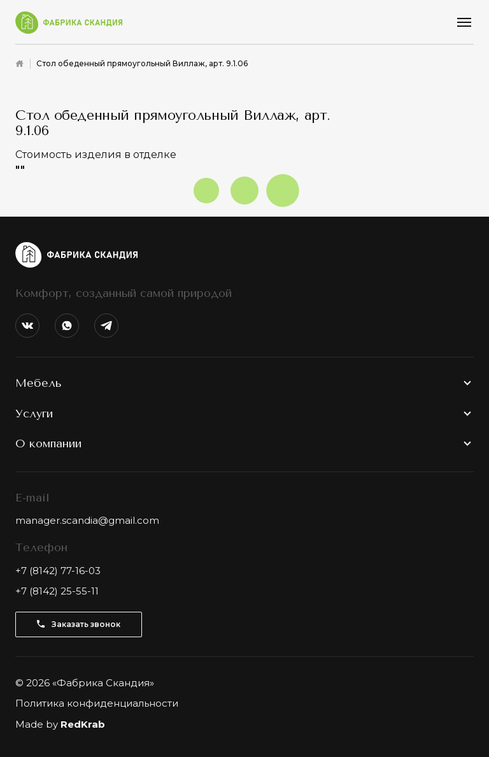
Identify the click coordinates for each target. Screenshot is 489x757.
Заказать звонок (78, 624)
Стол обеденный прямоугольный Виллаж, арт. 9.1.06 (142, 63)
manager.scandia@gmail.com (87, 520)
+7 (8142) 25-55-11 (57, 591)
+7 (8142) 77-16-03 (58, 571)
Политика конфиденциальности (96, 703)
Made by (60, 724)
